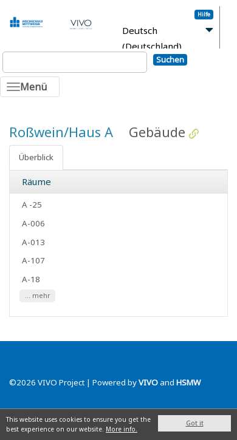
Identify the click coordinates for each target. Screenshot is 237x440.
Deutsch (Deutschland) (152, 38)
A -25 (32, 204)
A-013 (33, 242)
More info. (121, 429)
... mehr (37, 295)
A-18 (31, 279)
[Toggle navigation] (30, 86)
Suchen (170, 59)
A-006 (33, 223)
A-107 (33, 260)
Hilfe (203, 14)
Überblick (36, 157)
